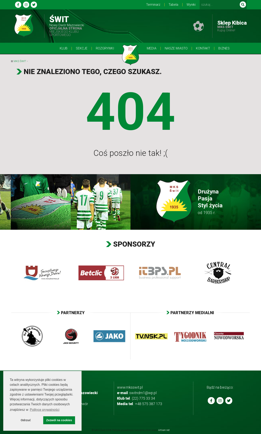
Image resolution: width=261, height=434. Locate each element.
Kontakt (203, 48)
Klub (63, 48)
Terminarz (153, 4)
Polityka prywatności (123, 430)
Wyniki (191, 4)
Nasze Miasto (176, 48)
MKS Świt (20, 61)
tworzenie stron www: (152, 430)
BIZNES (224, 48)
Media (151, 48)
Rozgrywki (105, 48)
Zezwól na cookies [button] (59, 420)
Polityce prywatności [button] (44, 409)
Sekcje (81, 48)
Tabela (173, 4)
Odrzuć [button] (26, 420)
